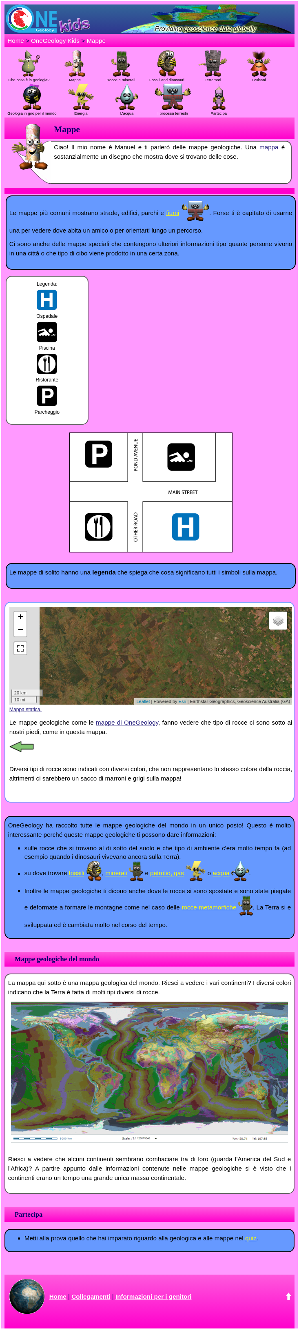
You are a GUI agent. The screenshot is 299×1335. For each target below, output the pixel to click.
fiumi (172, 212)
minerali (116, 873)
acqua (221, 873)
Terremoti (212, 77)
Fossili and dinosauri (166, 77)
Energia (81, 110)
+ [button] (20, 618)
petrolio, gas (167, 873)
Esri (182, 701)
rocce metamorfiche (209, 907)
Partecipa (218, 110)
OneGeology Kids (55, 40)
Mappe (95, 40)
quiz (251, 1238)
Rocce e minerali (120, 77)
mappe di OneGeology (127, 722)
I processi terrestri (173, 110)
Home (15, 40)
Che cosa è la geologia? (29, 77)
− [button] (20, 630)
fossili (76, 873)
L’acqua (127, 110)
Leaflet (143, 701)
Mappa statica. (25, 709)
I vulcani (258, 77)
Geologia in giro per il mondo (31, 110)
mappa (268, 147)
